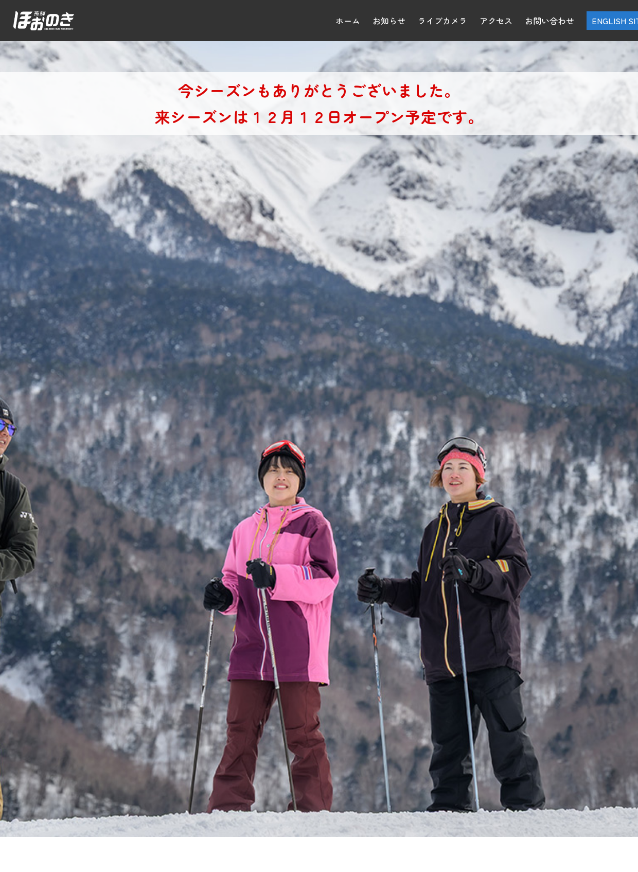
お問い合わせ (549, 20)
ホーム (347, 20)
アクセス (496, 20)
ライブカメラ (442, 20)
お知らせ (389, 20)
